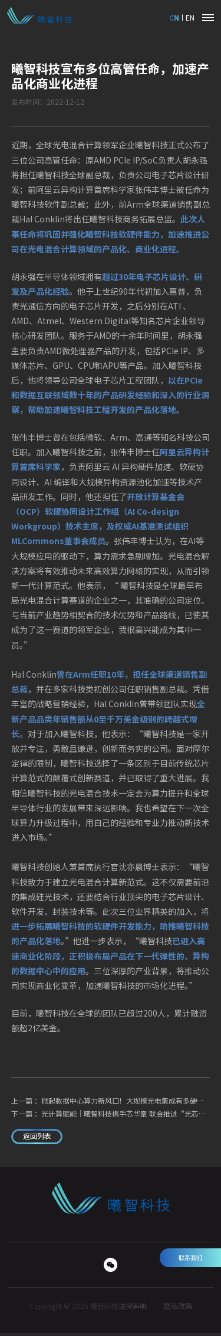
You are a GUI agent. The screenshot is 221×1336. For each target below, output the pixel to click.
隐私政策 (178, 1308)
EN (190, 17)
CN (173, 17)
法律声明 (132, 1308)
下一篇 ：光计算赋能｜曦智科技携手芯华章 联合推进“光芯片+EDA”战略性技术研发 (110, 1113)
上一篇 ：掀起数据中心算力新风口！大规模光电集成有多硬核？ (110, 1100)
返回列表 (42, 1137)
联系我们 (190, 1257)
